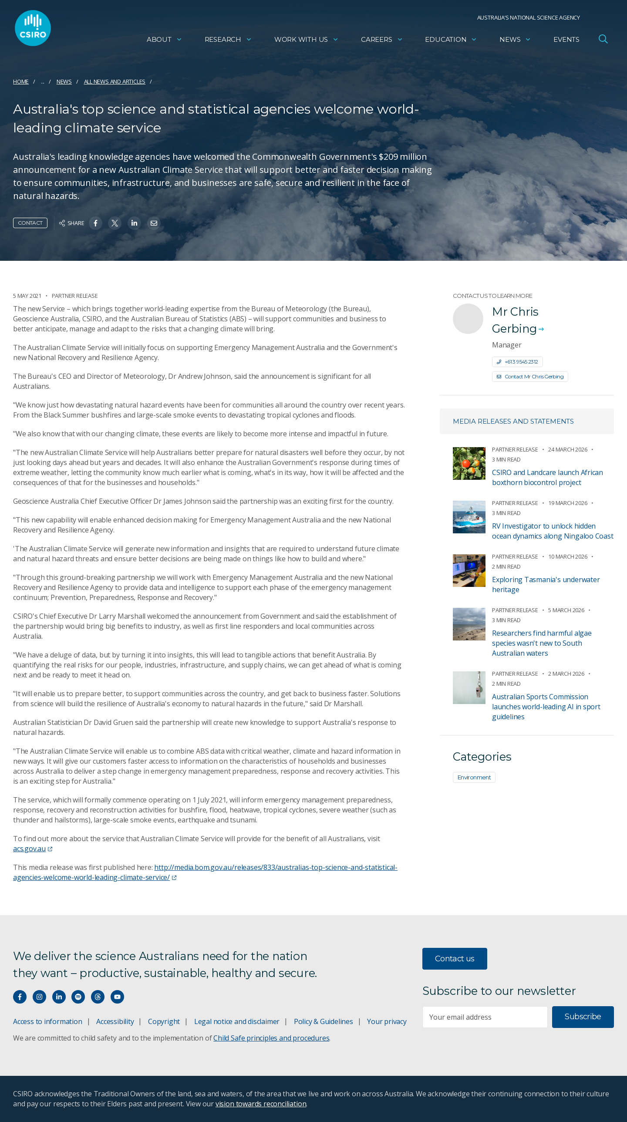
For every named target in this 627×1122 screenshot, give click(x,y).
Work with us (306, 41)
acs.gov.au (32, 848)
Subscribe (583, 1016)
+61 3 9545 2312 (517, 361)
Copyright (164, 1021)
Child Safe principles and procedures (271, 1038)
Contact (30, 222)
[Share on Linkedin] (134, 223)
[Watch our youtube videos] (117, 997)
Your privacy (386, 1021)
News (515, 41)
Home (21, 81)
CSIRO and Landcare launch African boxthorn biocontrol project (547, 477)
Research (228, 41)
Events (566, 41)
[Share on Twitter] (114, 223)
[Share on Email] (154, 223)
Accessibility (115, 1021)
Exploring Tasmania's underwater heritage (546, 584)
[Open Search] (603, 41)
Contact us (455, 959)
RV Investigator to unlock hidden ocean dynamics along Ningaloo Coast (553, 531)
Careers (382, 41)
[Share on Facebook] (95, 223)
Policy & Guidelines (323, 1021)
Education (451, 41)
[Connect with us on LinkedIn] (59, 997)
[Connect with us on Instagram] (39, 997)
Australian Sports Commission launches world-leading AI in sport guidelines (546, 706)
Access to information (47, 1021)
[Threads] (97, 997)
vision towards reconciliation (261, 1104)
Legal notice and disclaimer (237, 1021)
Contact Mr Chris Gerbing (530, 376)
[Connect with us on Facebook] (20, 997)
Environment (474, 777)
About (164, 41)
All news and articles (115, 81)
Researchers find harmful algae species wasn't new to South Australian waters (542, 643)
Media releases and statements (513, 421)
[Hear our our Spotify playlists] (78, 997)
